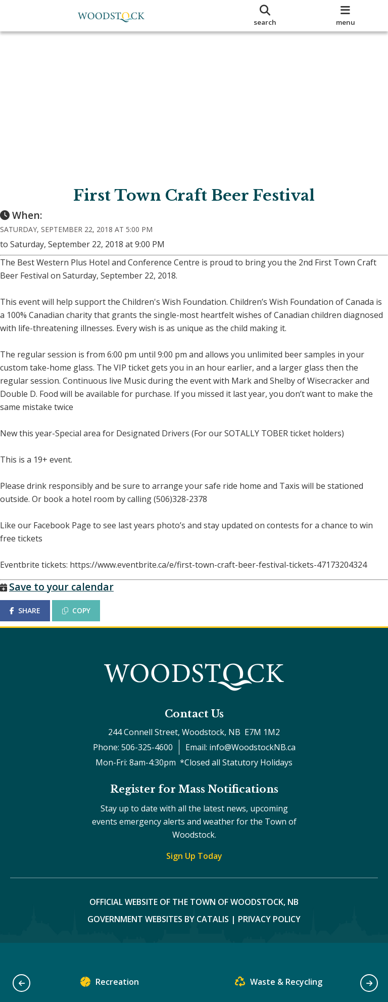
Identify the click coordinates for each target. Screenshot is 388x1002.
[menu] (345, 15)
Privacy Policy (269, 939)
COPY (86, 620)
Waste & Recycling (278, 984)
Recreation (109, 984)
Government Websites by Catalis (158, 939)
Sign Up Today (194, 876)
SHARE (35, 620)
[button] (21, 983)
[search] (265, 15)
